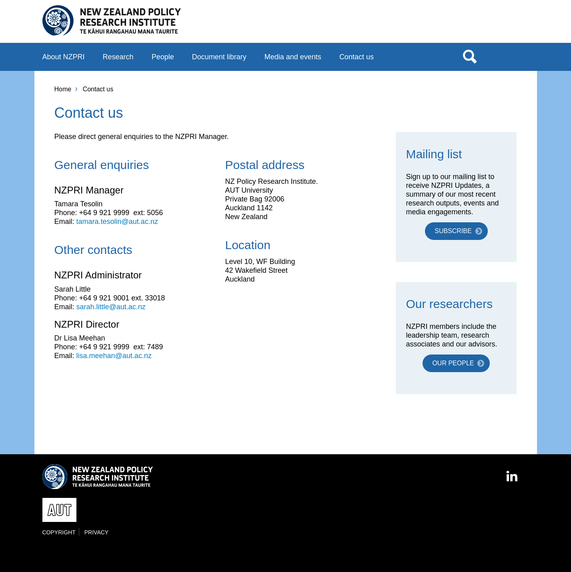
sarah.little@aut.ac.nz (111, 307)
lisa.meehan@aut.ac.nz (114, 356)
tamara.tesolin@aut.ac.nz (117, 222)
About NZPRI (63, 57)
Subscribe (453, 231)
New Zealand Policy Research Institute (111, 20)
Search (470, 56)
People (163, 57)
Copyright (59, 532)
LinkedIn (512, 473)
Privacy (96, 532)
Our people (453, 363)
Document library (219, 57)
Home (63, 89)
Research (118, 57)
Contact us (356, 57)
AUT (512, 24)
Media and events (292, 57)
